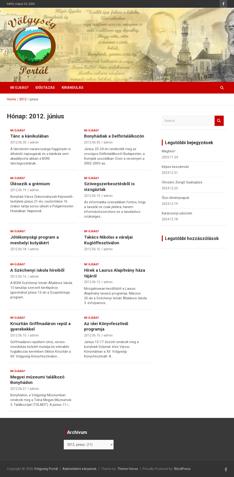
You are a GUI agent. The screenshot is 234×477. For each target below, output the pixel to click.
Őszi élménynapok (175, 198)
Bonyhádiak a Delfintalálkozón (114, 136)
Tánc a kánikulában (29, 136)
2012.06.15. (92, 282)
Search (219, 121)
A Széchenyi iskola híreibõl (37, 270)
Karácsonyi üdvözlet (177, 213)
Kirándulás (72, 88)
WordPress (182, 469)
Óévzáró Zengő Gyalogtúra (182, 182)
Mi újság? (19, 88)
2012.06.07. (18, 389)
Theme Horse (127, 469)
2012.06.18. (18, 249)
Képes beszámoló (175, 167)
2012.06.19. (18, 190)
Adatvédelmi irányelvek (79, 469)
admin (34, 142)
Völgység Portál (46, 469)
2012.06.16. (92, 249)
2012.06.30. (18, 142)
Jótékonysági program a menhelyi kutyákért (34, 240)
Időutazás (45, 88)
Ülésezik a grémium (30, 183)
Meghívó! (168, 151)
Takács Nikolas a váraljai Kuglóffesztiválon (108, 240)
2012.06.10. (18, 335)
